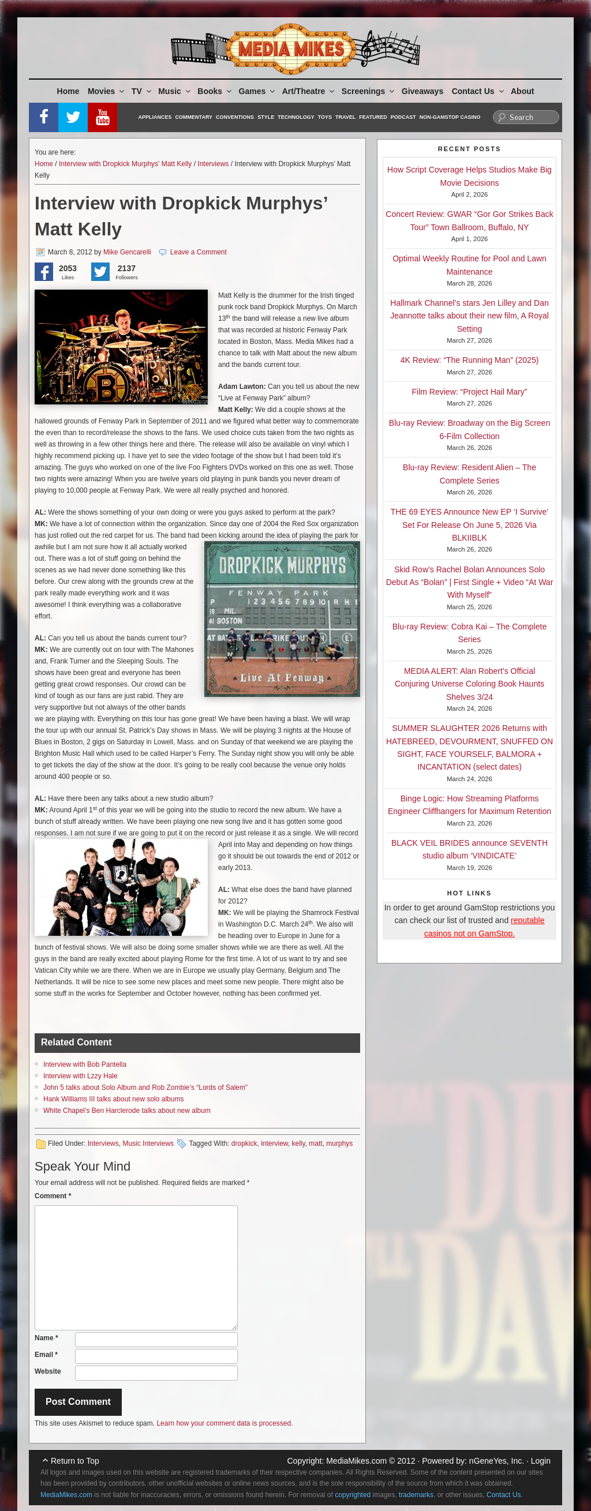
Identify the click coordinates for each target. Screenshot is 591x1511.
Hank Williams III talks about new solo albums (113, 1099)
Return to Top (75, 1460)
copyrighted (353, 1495)
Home (68, 91)
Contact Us (479, 91)
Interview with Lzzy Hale (80, 1076)
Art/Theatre (309, 91)
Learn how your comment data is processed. (224, 1423)
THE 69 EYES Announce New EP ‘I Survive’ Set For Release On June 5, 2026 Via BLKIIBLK (470, 524)
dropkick (244, 1143)
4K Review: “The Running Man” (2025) (470, 360)
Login (541, 1460)
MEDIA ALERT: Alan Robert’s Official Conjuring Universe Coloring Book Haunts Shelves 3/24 (469, 684)
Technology (296, 117)
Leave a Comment (198, 252)
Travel (345, 117)
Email (46, 1355)
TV (142, 91)
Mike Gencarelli (127, 252)
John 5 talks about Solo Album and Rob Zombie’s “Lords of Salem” (145, 1087)
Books (215, 91)
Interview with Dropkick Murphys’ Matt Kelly (125, 164)
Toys (325, 117)
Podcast (403, 117)
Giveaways (422, 91)
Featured (373, 117)
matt (315, 1143)
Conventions (235, 117)
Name (46, 1338)
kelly (298, 1143)
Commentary (194, 117)
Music (175, 91)
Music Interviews (148, 1143)
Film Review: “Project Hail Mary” (470, 391)
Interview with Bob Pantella (84, 1064)
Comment (53, 1196)
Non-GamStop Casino (450, 117)
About (522, 91)
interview (274, 1143)
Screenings (369, 91)
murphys (339, 1143)
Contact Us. (505, 1495)
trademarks (416, 1495)
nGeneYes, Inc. (496, 1460)
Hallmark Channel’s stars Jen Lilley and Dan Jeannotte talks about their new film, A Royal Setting (469, 315)
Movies (107, 91)
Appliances (155, 117)
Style (265, 117)
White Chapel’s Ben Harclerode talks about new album (127, 1111)
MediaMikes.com (356, 1460)
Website (48, 1371)
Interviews (213, 164)
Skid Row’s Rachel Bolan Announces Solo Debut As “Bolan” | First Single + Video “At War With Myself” (469, 582)
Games (258, 91)
